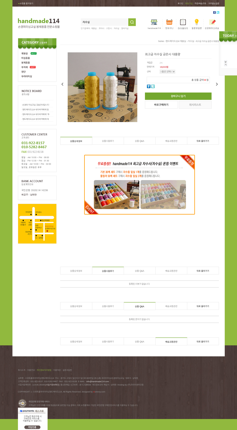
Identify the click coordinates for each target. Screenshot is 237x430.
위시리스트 (195, 104)
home (161, 41)
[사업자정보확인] (52, 385)
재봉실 (94, 28)
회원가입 (189, 3)
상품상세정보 (76, 141)
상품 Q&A (139, 141)
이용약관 (57, 370)
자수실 (116, 28)
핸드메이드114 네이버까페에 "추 (35, 114)
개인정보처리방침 (44, 370)
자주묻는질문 (213, 3)
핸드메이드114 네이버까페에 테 (35, 119)
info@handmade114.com (97, 381)
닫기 (226, 63)
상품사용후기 (108, 141)
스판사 (109, 28)
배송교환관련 (171, 141)
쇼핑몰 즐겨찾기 (25, 3)
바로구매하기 (161, 104)
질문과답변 (67, 370)
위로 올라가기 (203, 141)
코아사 (101, 28)
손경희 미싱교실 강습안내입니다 (35, 105)
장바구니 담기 (178, 96)
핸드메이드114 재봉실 (176, 41)
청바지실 (124, 28)
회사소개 (21, 370)
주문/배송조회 (200, 3)
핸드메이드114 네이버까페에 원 (35, 109)
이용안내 (31, 370)
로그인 (180, 3)
